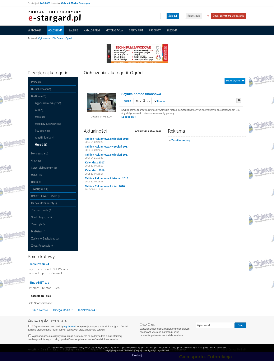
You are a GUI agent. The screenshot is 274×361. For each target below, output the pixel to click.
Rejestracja (194, 15)
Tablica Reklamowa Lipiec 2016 (105, 186)
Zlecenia (172, 30)
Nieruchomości (41, 89)
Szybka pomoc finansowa (141, 94)
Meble (40, 116)
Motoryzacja (114, 30)
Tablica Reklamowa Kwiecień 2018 (107, 138)
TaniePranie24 (39, 264)
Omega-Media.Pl (63, 310)
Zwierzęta (38, 224)
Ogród (41, 144)
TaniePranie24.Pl (88, 310)
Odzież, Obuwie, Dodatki (45, 196)
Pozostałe (42, 130)
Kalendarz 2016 (94, 170)
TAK (143, 324)
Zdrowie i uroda (41, 210)
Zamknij (137, 355)
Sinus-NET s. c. (39, 282)
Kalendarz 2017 (94, 162)
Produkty (155, 30)
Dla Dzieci (38, 231)
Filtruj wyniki (233, 80)
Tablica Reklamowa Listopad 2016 (106, 178)
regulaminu (69, 326)
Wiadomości (35, 30)
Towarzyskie (39, 188)
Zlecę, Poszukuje (42, 245)
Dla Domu (38, 96)
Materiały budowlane (48, 123)
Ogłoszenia (55, 30)
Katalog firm (92, 30)
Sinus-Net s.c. (40, 310)
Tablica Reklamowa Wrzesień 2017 (107, 146)
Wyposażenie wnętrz (48, 103)
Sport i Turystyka (41, 217)
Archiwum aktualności (148, 131)
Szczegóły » (129, 116)
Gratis (36, 160)
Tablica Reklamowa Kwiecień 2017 (107, 154)
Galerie (73, 30)
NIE (151, 324)
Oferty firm (136, 30)
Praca (36, 82)
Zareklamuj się (180, 140)
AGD (39, 110)
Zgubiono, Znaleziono (45, 238)
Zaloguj (172, 15)
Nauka (36, 181)
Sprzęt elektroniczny (44, 167)
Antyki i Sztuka (44, 137)
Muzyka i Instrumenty (44, 203)
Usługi (37, 174)
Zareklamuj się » (41, 295)
